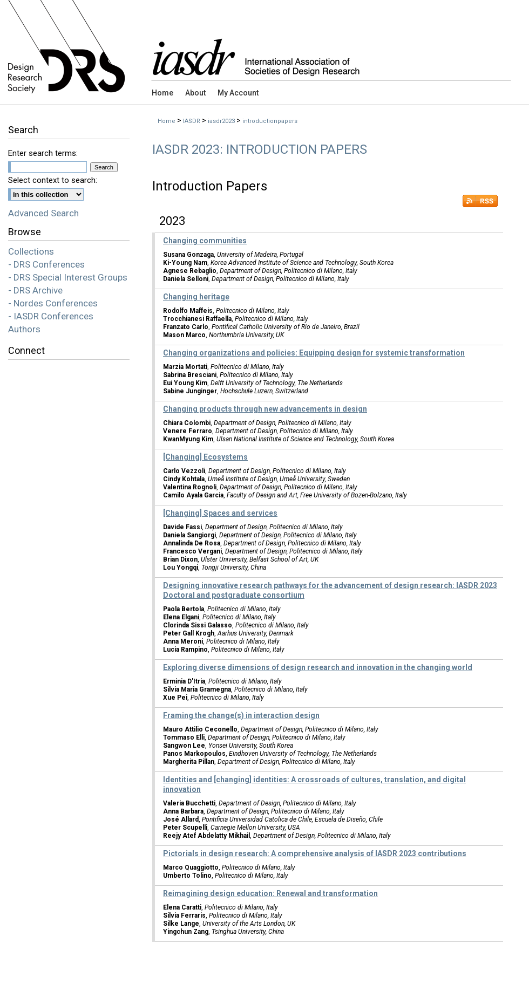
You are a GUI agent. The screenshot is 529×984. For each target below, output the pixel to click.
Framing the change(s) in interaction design (241, 715)
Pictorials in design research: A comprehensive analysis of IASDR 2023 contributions (314, 853)
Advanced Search (43, 213)
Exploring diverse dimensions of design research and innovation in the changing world (317, 667)
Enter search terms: (43, 153)
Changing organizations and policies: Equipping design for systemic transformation (314, 352)
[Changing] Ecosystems (205, 457)
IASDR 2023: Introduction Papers (259, 149)
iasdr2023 (221, 121)
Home (166, 121)
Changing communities (205, 240)
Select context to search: (52, 180)
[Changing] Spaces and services (220, 513)
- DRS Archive (35, 290)
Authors (24, 329)
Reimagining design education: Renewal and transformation (270, 893)
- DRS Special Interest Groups (67, 277)
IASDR (191, 121)
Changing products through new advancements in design (265, 409)
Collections (31, 251)
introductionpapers (269, 121)
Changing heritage (196, 296)
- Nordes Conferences (53, 303)
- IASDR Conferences (50, 316)
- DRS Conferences (46, 264)
